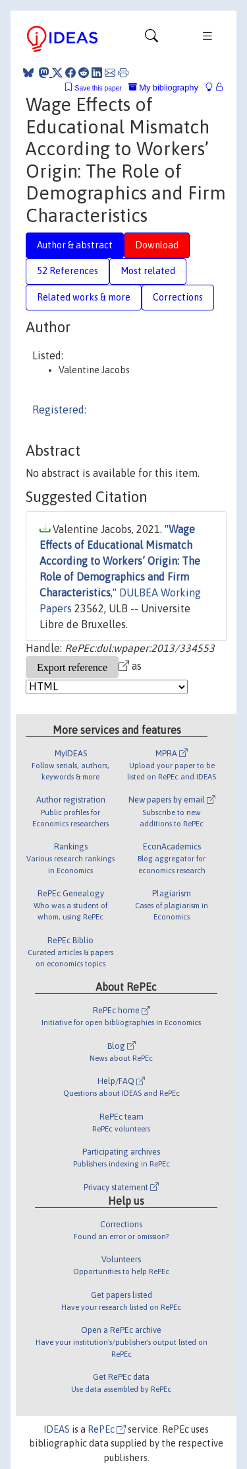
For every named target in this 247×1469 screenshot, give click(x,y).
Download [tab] (156, 245)
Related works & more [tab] (83, 297)
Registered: (59, 409)
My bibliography (163, 87)
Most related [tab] (148, 271)
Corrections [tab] (178, 297)
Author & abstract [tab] (75, 245)
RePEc (107, 1429)
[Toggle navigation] (151, 39)
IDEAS (56, 1429)
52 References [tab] (67, 271)
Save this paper (98, 88)
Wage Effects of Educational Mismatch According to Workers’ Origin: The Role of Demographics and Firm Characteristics (120, 560)
